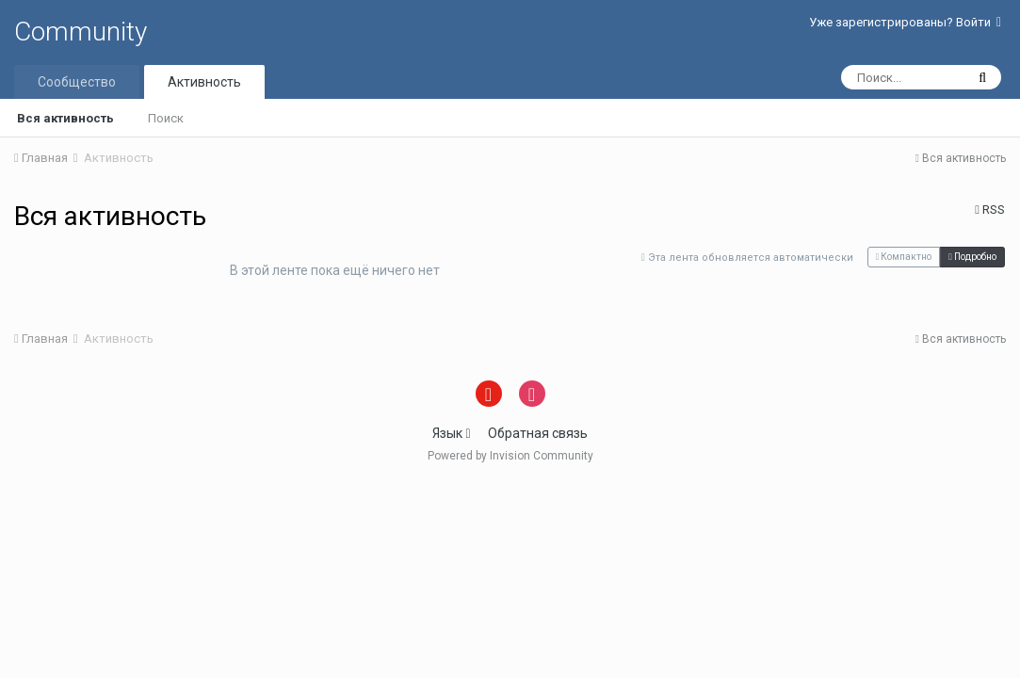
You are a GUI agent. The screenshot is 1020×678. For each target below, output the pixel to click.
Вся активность (65, 118)
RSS (990, 209)
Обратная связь (538, 433)
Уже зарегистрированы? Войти (905, 22)
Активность (204, 81)
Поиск (166, 118)
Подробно (972, 256)
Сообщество (77, 81)
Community (80, 31)
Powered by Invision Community (510, 455)
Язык (451, 433)
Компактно (904, 256)
